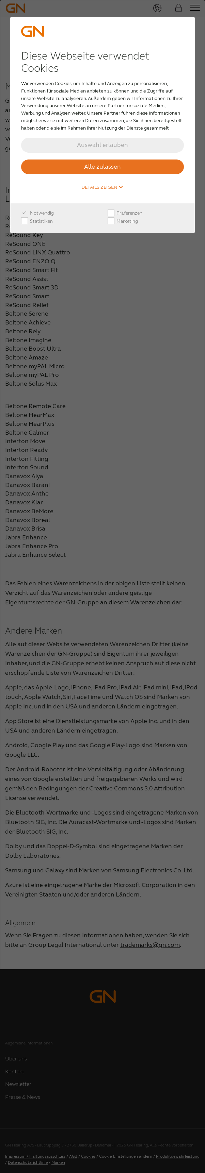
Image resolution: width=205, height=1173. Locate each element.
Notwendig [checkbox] (37, 213)
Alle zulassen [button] (102, 166)
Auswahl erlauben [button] (102, 145)
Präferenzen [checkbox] (125, 213)
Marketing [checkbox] (123, 221)
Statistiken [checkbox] (37, 221)
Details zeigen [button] (102, 187)
